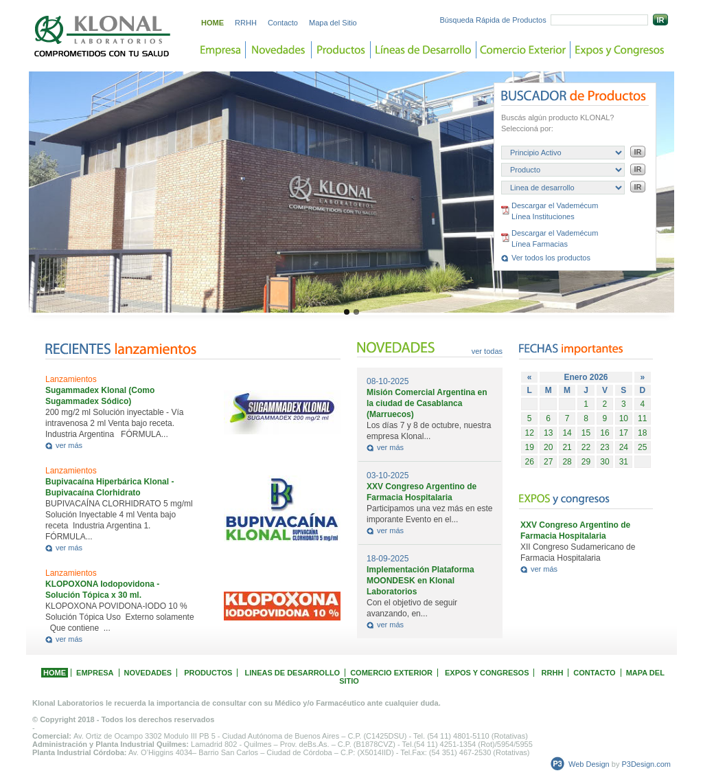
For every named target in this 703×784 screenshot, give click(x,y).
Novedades (279, 49)
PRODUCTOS (208, 673)
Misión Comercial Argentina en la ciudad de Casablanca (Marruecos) (427, 403)
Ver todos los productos (550, 258)
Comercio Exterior (523, 49)
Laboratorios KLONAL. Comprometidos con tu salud (103, 36)
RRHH (246, 23)
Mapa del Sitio (333, 23)
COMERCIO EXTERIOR (391, 673)
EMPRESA (94, 673)
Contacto (283, 23)
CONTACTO (594, 673)
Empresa (221, 49)
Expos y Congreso (620, 49)
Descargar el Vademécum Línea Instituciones (554, 211)
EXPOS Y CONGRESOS (487, 673)
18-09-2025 (387, 558)
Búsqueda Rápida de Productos (492, 20)
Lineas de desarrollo (423, 49)
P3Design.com (646, 764)
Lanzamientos (71, 379)
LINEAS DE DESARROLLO (292, 673)
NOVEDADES (148, 673)
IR (661, 20)
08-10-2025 (387, 381)
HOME (212, 23)
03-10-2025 (387, 475)
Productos (341, 49)
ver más (69, 445)
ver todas (487, 351)
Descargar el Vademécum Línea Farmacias (554, 238)
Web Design (589, 764)
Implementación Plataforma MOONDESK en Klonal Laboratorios (420, 580)
